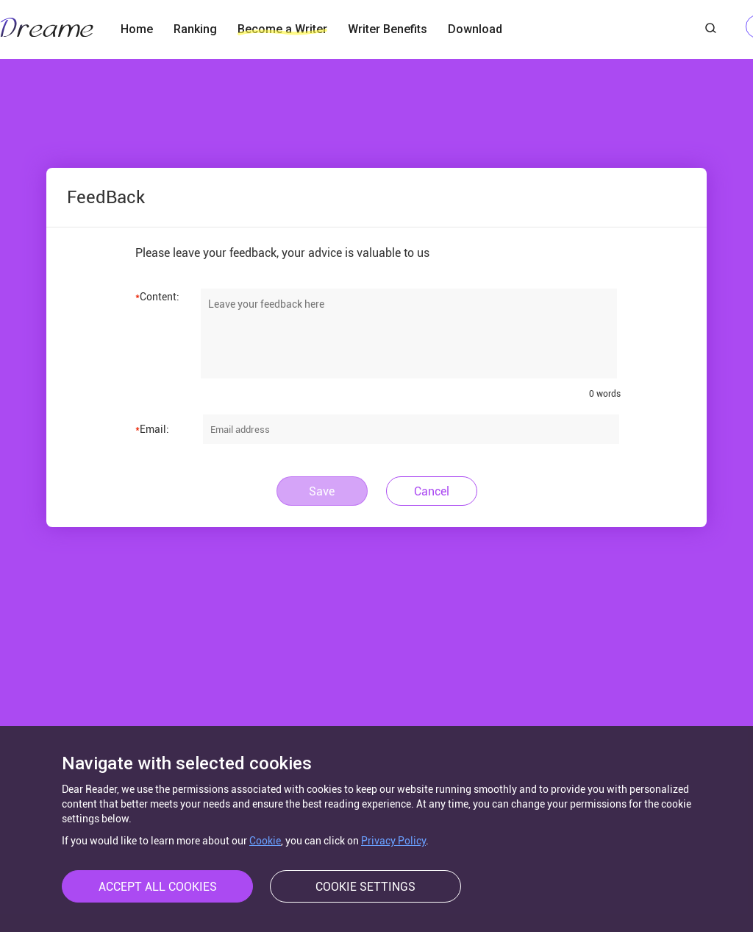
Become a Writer (282, 29)
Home (137, 29)
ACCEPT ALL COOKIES (158, 887)
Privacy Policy (393, 841)
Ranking (195, 29)
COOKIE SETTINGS (365, 887)
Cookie (265, 841)
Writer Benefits (387, 29)
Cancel (431, 491)
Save (322, 491)
